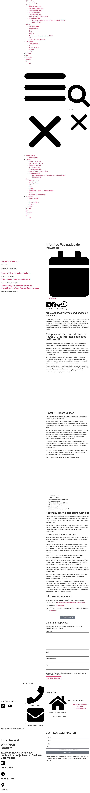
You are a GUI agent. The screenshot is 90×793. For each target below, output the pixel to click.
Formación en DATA (34, 18)
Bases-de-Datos (34, 47)
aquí (51, 610)
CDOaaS (31, 34)
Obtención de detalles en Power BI (16, 279)
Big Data (31, 49)
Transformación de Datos (36, 8)
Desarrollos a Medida (35, 14)
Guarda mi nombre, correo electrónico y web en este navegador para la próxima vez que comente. (66, 674)
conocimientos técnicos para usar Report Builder (71, 602)
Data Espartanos (33, 28)
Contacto (28, 59)
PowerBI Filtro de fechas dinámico (16, 273)
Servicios (28, 5)
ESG (30, 30)
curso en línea (60, 605)
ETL (30, 45)
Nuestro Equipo (33, 3)
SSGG (30, 38)
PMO (30, 32)
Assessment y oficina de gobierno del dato (41, 36)
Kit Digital (28, 53)
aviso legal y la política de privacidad (69, 749)
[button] (45, 109)
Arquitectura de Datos (35, 7)
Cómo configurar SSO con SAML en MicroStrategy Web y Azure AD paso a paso (20, 287)
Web (47, 665)
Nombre (48, 652)
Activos (28, 24)
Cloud (30, 51)
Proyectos (29, 57)
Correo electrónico (51, 658)
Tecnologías (29, 41)
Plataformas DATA (34, 43)
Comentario (49, 631)
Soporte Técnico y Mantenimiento (38, 16)
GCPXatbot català (34, 26)
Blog (27, 55)
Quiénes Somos (30, 1)
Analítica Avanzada (34, 12)
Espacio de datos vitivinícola (37, 40)
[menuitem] (26, 61)
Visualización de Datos (35, 10)
